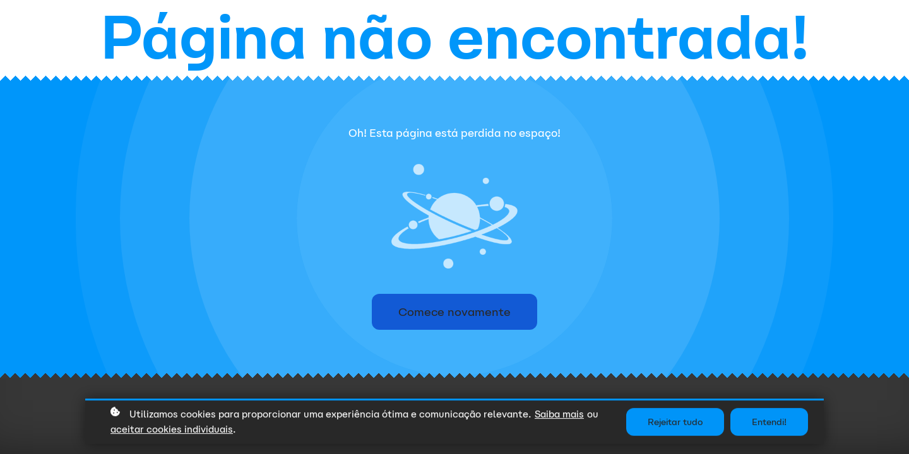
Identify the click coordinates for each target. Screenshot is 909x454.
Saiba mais (559, 415)
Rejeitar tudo (675, 423)
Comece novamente (454, 312)
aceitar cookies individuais (171, 430)
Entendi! (769, 423)
